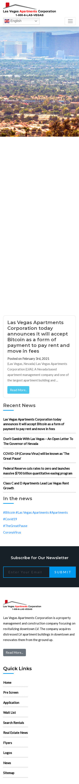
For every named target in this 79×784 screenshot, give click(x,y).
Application (11, 702)
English (12, 21)
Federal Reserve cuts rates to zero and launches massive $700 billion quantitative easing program (37, 470)
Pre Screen (10, 692)
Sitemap (8, 773)
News (7, 763)
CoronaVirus (12, 532)
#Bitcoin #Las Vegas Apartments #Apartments (35, 512)
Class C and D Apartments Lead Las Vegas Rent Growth (36, 485)
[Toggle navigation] (70, 21)
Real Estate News (15, 732)
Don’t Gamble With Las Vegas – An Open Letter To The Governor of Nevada (38, 441)
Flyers (7, 743)
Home (7, 682)
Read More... (14, 652)
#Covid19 (10, 519)
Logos (7, 753)
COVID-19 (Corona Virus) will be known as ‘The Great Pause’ (36, 456)
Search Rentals (13, 723)
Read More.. (18, 390)
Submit (63, 572)
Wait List (9, 712)
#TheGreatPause (15, 526)
